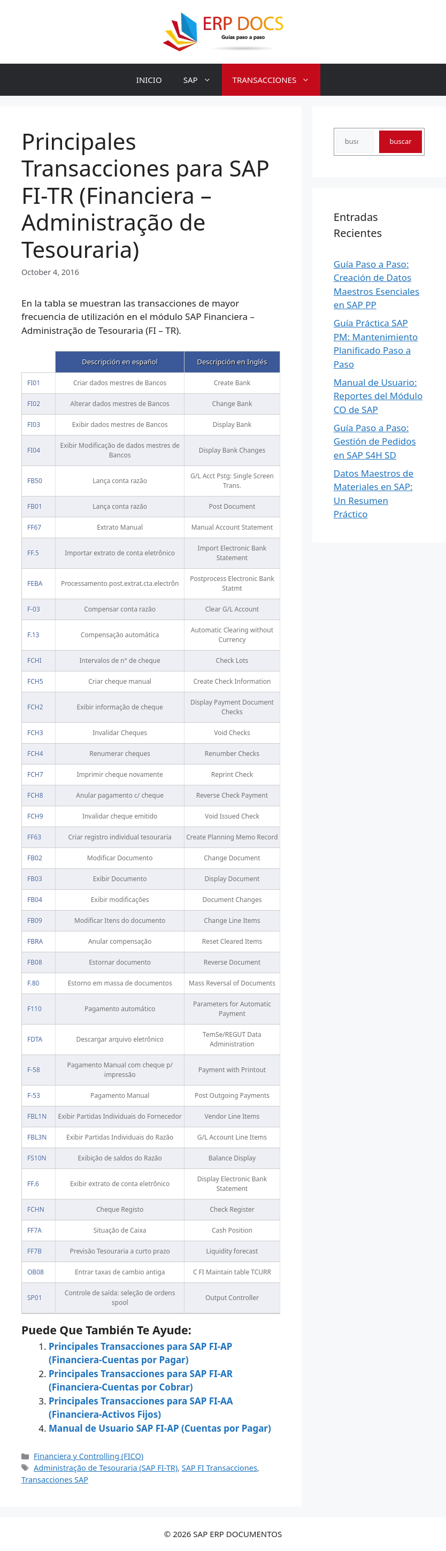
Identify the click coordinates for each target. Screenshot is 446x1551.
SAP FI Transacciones (219, 1468)
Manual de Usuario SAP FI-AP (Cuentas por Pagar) (160, 1428)
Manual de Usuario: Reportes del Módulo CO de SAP (378, 396)
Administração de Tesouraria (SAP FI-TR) (106, 1468)
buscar (400, 141)
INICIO (149, 79)
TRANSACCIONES (277, 80)
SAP (202, 80)
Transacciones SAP (54, 1479)
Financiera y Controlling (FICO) (88, 1456)
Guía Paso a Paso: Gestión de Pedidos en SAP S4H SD (375, 441)
